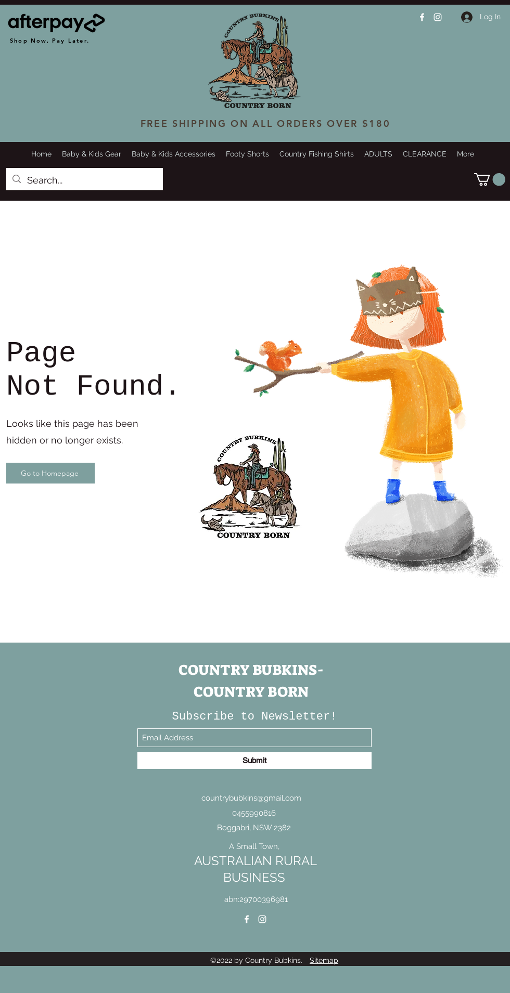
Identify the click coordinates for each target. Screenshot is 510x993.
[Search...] (84, 180)
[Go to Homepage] (50, 473)
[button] (489, 179)
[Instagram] (437, 17)
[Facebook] (422, 17)
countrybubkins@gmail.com (251, 798)
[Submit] (254, 760)
